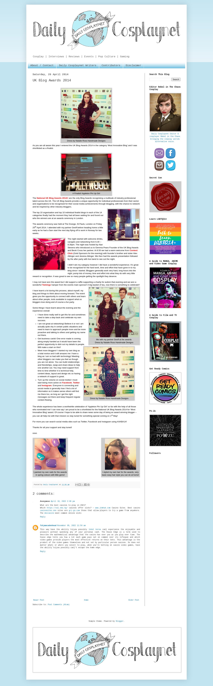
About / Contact (42, 65)
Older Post (133, 600)
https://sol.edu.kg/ (57, 508)
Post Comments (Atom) (59, 605)
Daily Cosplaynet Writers (77, 65)
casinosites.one (48, 510)
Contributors (111, 65)
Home (86, 600)
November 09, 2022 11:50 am (71, 526)
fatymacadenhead (48, 526)
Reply (42, 517)
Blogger (119, 621)
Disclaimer (133, 65)
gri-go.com (74, 510)
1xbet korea (95, 529)
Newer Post (38, 600)
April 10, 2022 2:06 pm (63, 501)
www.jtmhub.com (102, 508)
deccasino (49, 513)
